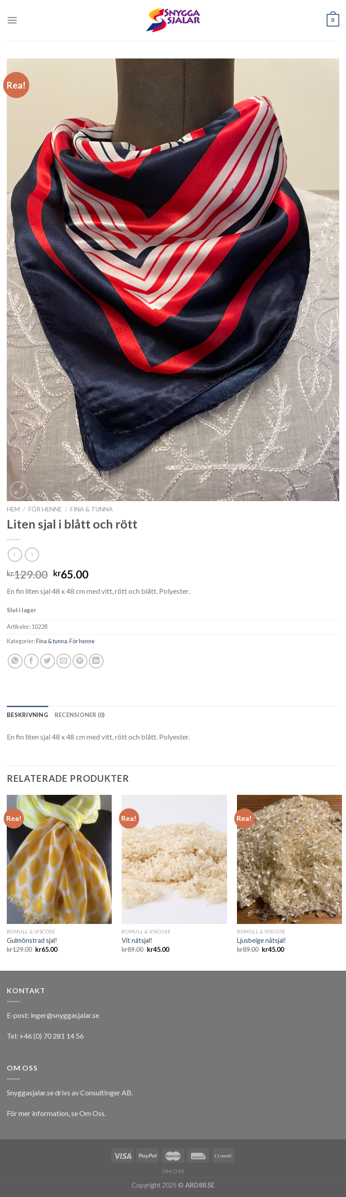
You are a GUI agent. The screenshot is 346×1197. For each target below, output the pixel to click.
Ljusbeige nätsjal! (261, 940)
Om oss (173, 1171)
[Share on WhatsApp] (15, 661)
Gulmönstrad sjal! (32, 940)
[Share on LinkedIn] (96, 661)
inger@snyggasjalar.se (65, 1015)
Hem (13, 509)
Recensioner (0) (80, 714)
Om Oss (92, 1113)
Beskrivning (27, 714)
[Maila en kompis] (63, 661)
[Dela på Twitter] (47, 661)
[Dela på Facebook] (31, 661)
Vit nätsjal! (137, 940)
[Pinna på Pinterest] (80, 661)
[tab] (27, 715)
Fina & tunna (91, 509)
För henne (45, 509)
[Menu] (12, 20)
